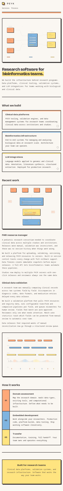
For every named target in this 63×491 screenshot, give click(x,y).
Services (5, 8)
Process (14, 8)
